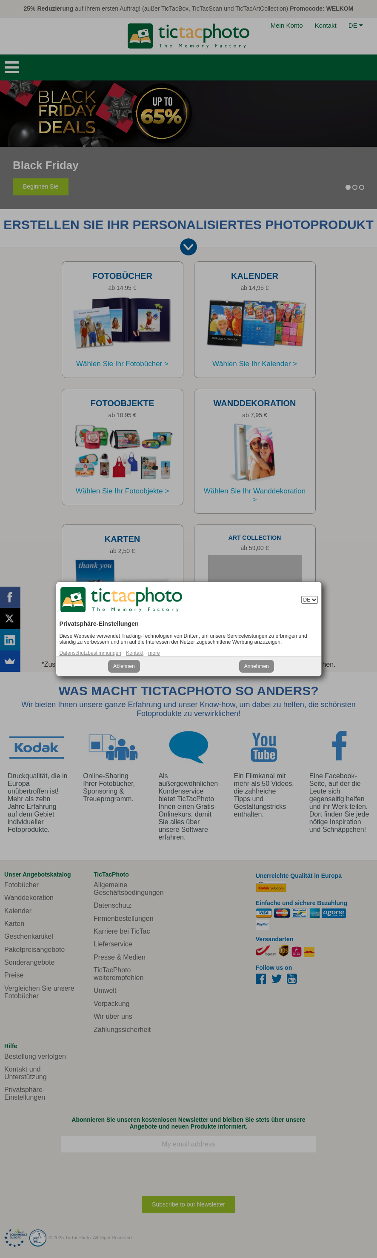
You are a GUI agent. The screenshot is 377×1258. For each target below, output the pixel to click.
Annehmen (256, 666)
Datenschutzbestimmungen (90, 653)
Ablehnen (124, 666)
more (154, 653)
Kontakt (134, 653)
